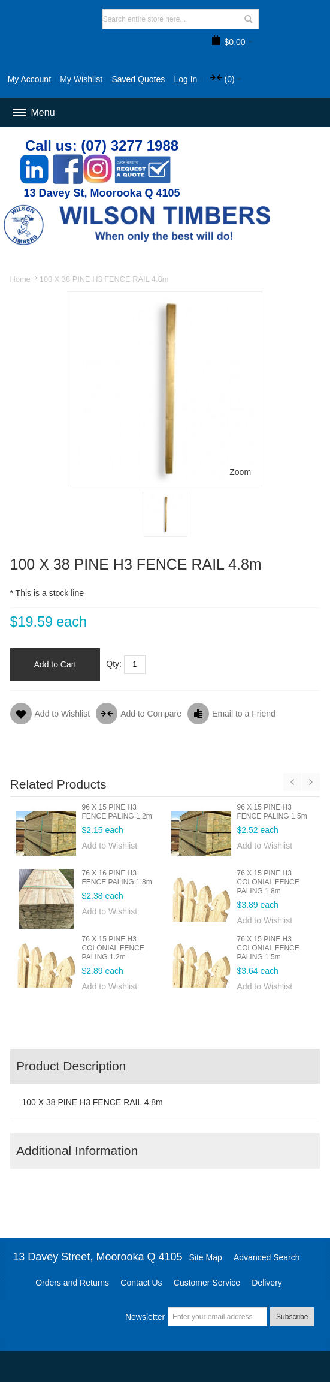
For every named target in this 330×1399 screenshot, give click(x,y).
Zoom (240, 472)
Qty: (114, 664)
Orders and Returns (72, 1282)
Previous (292, 782)
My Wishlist (81, 79)
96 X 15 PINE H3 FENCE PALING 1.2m (117, 811)
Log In (185, 79)
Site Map (205, 1257)
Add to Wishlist (110, 845)
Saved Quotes (138, 79)
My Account (29, 79)
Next (311, 782)
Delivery (267, 1282)
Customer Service (207, 1282)
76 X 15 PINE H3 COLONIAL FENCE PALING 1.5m (268, 948)
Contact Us (141, 1282)
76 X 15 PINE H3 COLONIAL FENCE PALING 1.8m (268, 882)
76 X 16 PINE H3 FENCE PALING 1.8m (117, 877)
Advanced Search (267, 1257)
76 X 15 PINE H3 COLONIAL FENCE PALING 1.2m (113, 948)
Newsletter (145, 1317)
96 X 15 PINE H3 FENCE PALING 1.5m (272, 811)
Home (20, 279)
